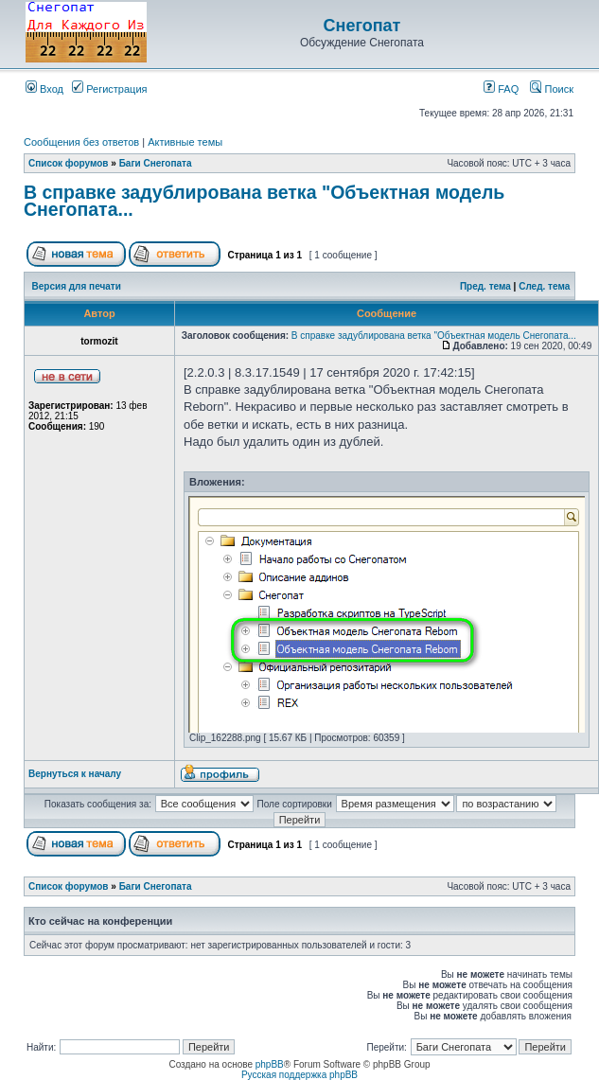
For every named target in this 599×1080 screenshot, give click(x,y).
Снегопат (362, 25)
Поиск (551, 89)
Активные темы (185, 142)
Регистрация (109, 89)
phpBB (269, 1064)
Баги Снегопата (155, 163)
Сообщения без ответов (81, 142)
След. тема (544, 286)
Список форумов (68, 163)
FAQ (501, 89)
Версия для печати (76, 286)
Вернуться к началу (74, 774)
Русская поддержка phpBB (299, 1075)
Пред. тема (485, 286)
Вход (44, 89)
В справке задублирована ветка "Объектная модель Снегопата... (264, 201)
